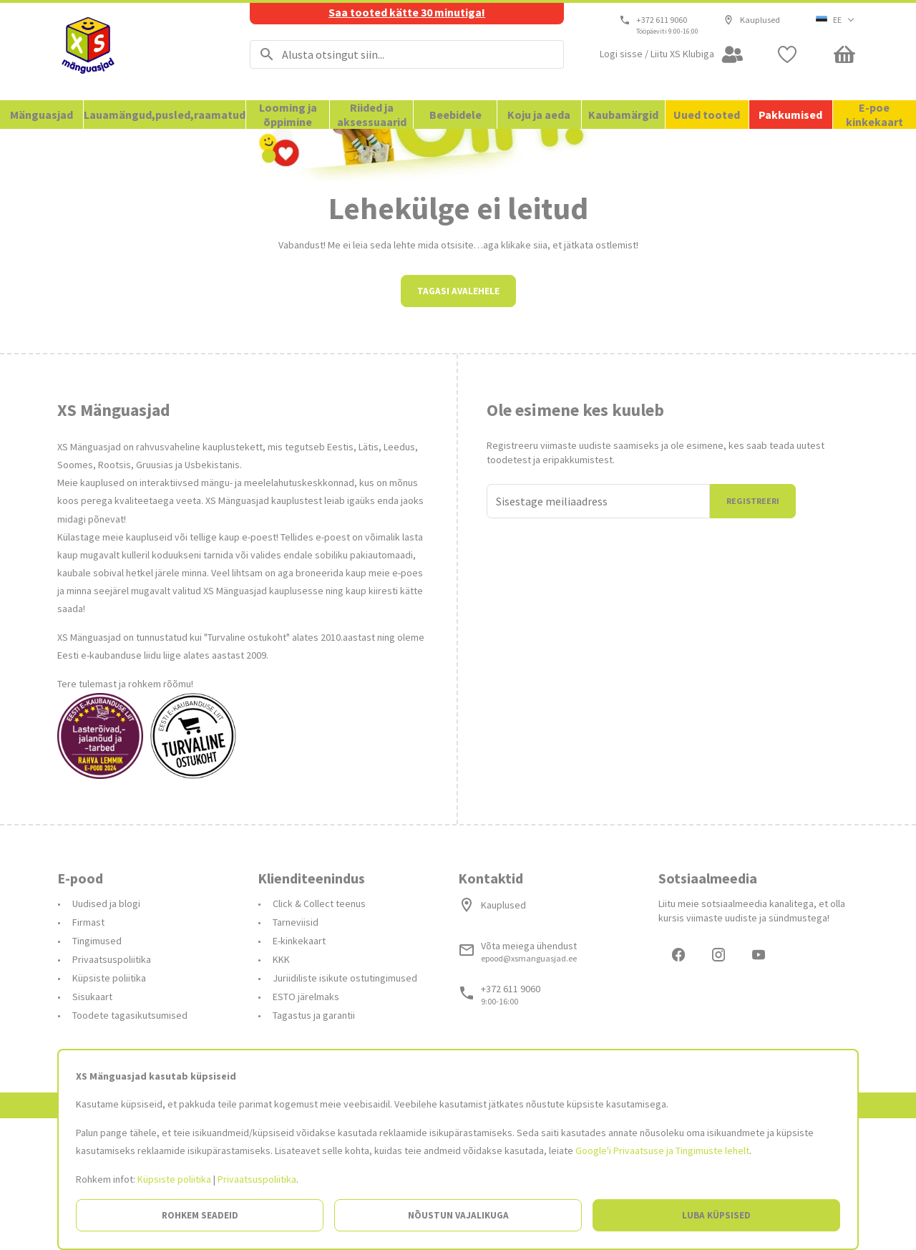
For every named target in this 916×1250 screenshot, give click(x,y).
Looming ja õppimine (288, 114)
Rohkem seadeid (200, 1215)
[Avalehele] (135, 51)
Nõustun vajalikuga (458, 1215)
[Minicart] (844, 54)
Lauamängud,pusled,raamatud (164, 114)
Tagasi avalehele (458, 420)
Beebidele (455, 114)
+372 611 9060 (662, 20)
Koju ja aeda (538, 114)
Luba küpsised (716, 1215)
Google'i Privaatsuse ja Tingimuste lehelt (662, 1150)
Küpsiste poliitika (174, 1179)
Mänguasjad (41, 114)
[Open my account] (672, 54)
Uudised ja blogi (106, 1032)
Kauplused (751, 20)
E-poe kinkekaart (874, 114)
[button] (835, 20)
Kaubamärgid (623, 114)
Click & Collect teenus (319, 1032)
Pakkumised (790, 114)
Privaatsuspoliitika (257, 1179)
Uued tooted (706, 114)
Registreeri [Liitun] (752, 629)
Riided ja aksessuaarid (371, 114)
